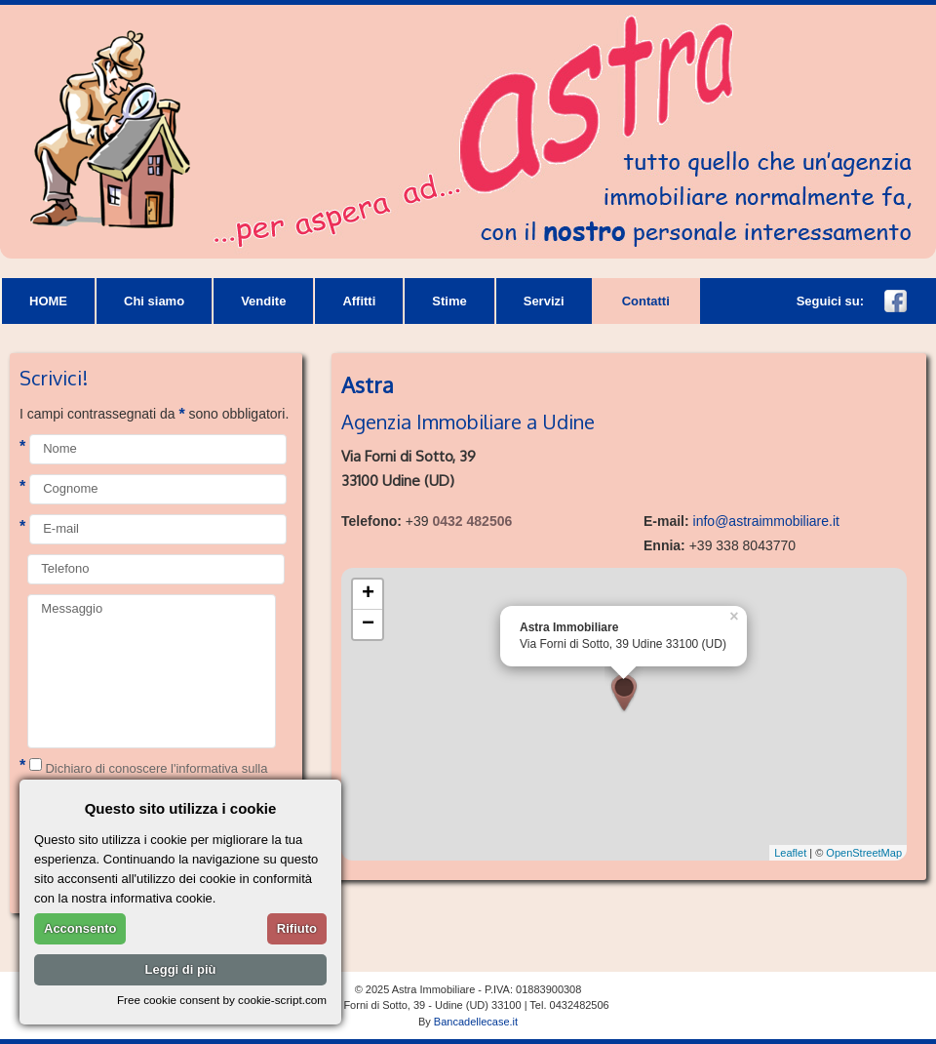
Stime (449, 301)
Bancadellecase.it (476, 1021)
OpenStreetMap (864, 853)
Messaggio (151, 671)
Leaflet (790, 853)
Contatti (646, 301)
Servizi (544, 301)
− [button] (368, 624)
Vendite (263, 301)
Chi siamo (154, 301)
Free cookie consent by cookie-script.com (222, 999)
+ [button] (368, 594)
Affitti (358, 301)
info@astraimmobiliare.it (766, 521)
